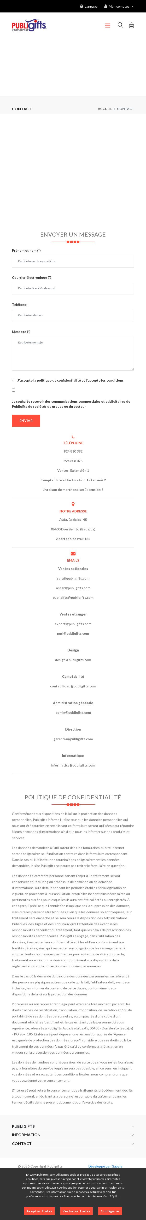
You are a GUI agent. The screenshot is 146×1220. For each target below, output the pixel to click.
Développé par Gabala (105, 1166)
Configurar (110, 1211)
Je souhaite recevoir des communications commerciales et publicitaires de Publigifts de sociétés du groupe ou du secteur (71, 403)
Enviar (26, 420)
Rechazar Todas (76, 1211)
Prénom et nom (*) (26, 250)
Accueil (105, 108)
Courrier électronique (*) (31, 277)
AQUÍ (113, 1196)
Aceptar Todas (39, 1211)
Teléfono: (19, 304)
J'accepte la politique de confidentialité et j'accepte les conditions (71, 380)
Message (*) (21, 331)
